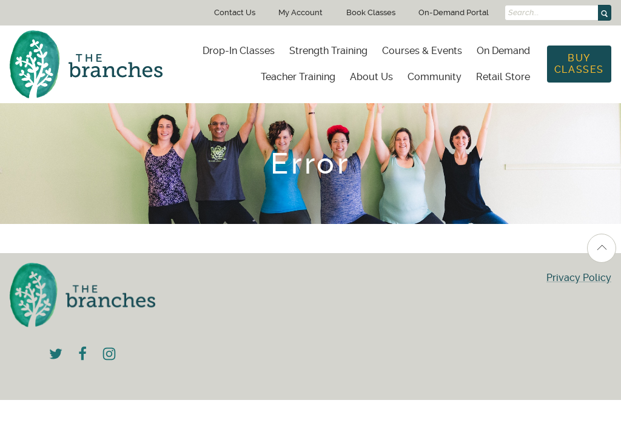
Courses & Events (422, 50)
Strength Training (328, 50)
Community (435, 77)
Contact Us (234, 12)
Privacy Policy (578, 277)
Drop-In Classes (239, 50)
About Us (371, 77)
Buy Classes (579, 63)
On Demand (503, 50)
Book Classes (370, 12)
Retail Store (503, 77)
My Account (300, 12)
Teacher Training (298, 77)
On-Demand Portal (453, 12)
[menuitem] (238, 51)
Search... (523, 12)
